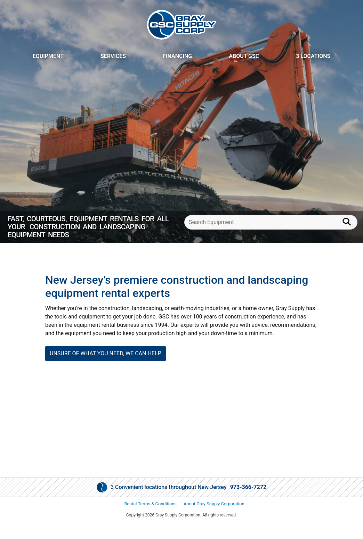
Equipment (48, 56)
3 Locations (313, 56)
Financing (177, 56)
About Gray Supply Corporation (214, 503)
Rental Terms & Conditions (150, 503)
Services (113, 56)
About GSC (244, 56)
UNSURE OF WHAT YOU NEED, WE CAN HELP (105, 353)
